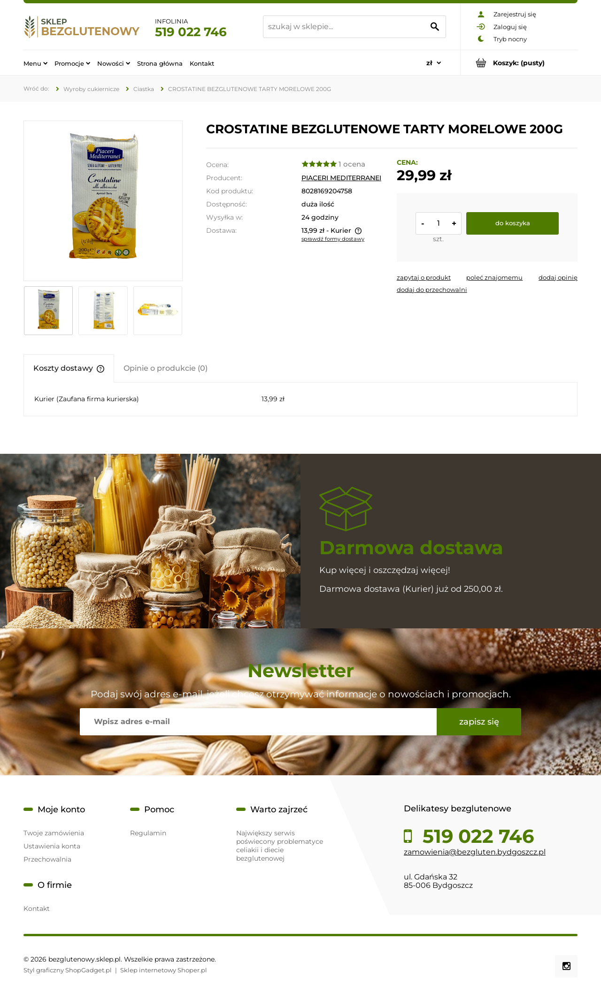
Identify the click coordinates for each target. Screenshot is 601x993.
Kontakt (36, 908)
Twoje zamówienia (53, 833)
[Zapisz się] (479, 721)
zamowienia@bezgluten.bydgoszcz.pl (475, 852)
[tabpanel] (300, 399)
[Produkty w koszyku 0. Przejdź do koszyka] (519, 62)
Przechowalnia (47, 859)
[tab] (68, 368)
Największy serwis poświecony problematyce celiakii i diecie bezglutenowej (279, 846)
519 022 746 (191, 32)
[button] (424, 277)
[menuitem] (35, 63)
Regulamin (148, 833)
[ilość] (439, 223)
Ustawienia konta (51, 846)
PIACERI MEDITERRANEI (341, 178)
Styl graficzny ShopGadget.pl (67, 970)
